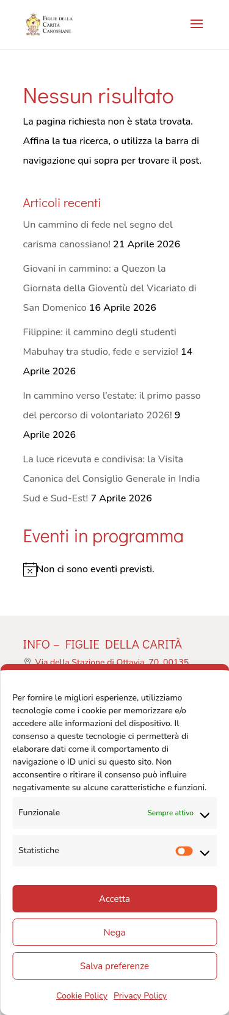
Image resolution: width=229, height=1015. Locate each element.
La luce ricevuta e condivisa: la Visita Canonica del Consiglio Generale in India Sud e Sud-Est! (111, 479)
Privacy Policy (140, 996)
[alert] (114, 569)
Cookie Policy (81, 996)
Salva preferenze (114, 966)
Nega (115, 932)
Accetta (114, 899)
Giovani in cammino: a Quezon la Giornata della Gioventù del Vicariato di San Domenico (110, 288)
